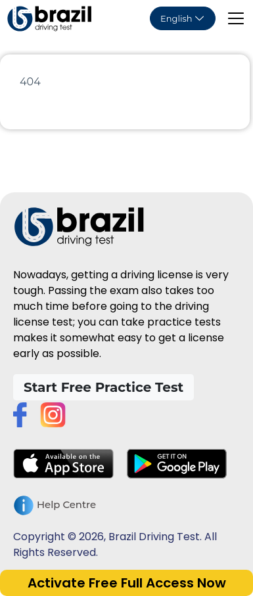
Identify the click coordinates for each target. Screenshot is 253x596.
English (176, 18)
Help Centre (54, 505)
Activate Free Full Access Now (127, 583)
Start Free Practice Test (103, 387)
